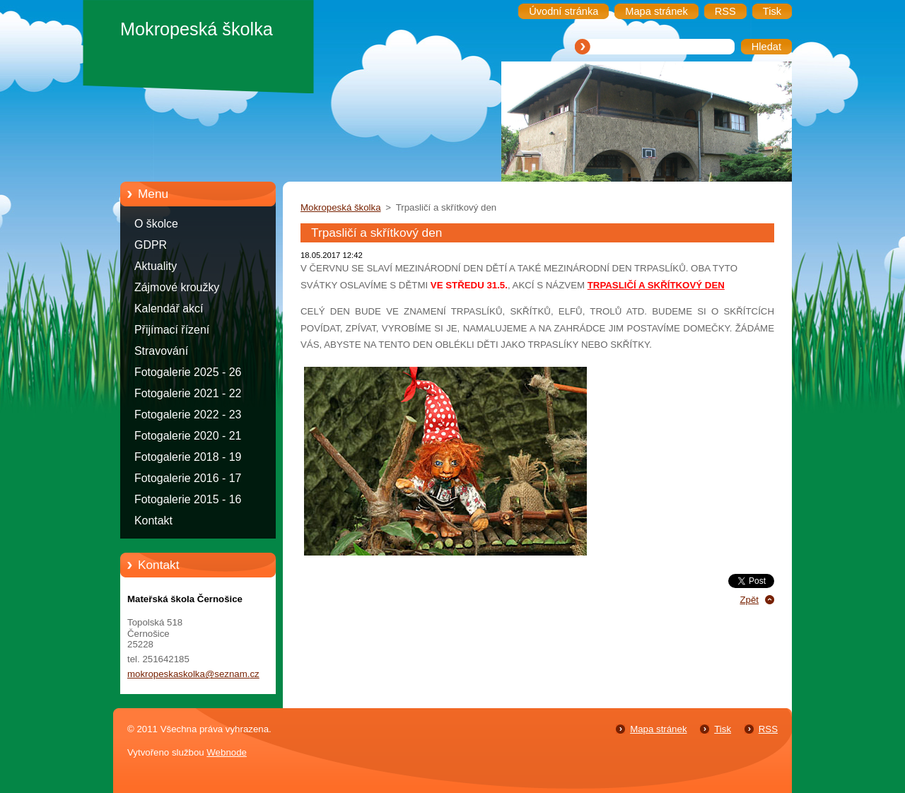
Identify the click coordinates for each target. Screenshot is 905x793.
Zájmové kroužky (176, 287)
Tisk (722, 729)
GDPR (150, 245)
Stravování (161, 351)
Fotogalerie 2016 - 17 (187, 478)
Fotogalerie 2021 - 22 (187, 393)
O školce (156, 224)
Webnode (226, 752)
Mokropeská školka (340, 207)
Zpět (749, 599)
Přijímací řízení (171, 330)
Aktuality (155, 266)
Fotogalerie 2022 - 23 (187, 415)
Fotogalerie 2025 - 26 (187, 372)
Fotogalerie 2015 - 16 (187, 499)
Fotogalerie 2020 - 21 (187, 436)
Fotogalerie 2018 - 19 (187, 457)
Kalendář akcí (168, 308)
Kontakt (153, 521)
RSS (768, 729)
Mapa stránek (658, 729)
